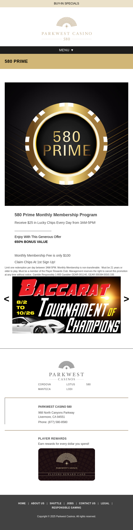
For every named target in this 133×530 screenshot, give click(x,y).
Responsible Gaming (66, 507)
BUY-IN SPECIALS (66, 3)
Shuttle (55, 503)
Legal (105, 503)
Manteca (44, 389)
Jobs (70, 503)
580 (88, 384)
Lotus (71, 384)
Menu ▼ (66, 50)
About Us (37, 503)
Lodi (70, 389)
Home (22, 503)
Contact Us (87, 503)
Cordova (44, 384)
